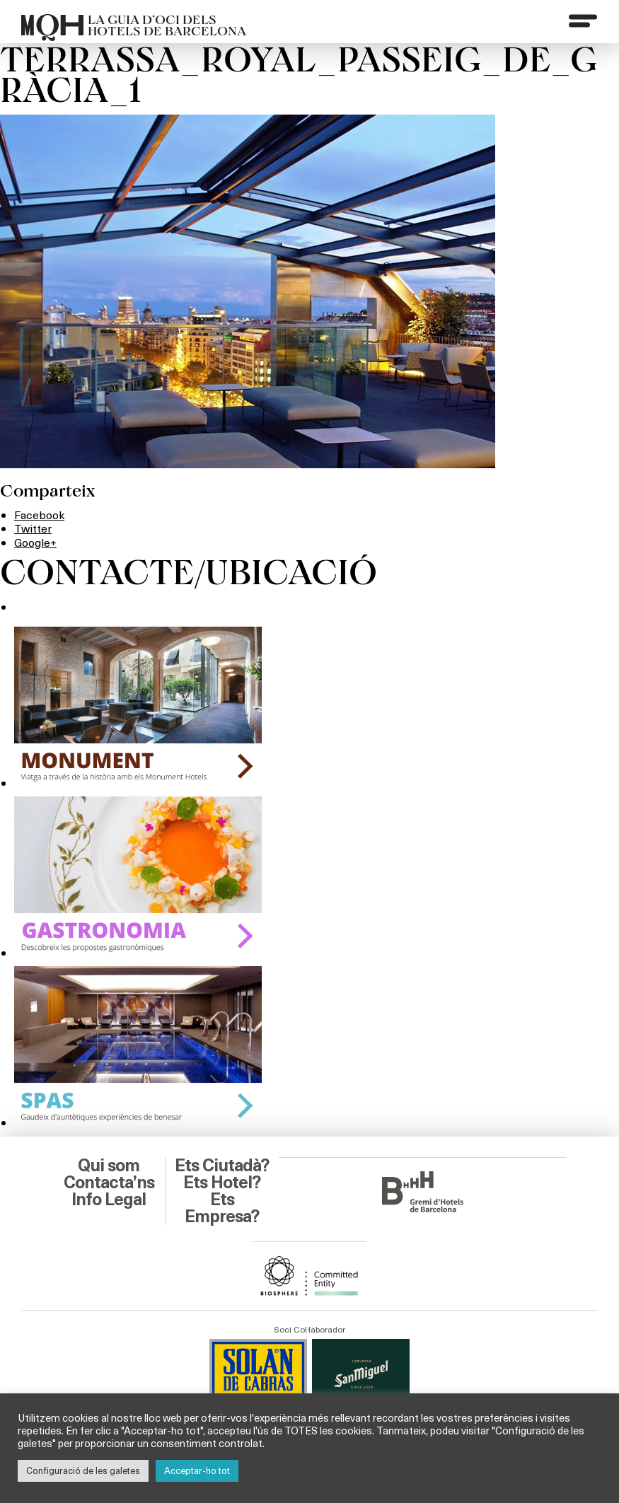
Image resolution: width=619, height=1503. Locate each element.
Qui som (108, 1165)
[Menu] (583, 20)
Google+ (35, 542)
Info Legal (108, 1199)
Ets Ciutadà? (222, 1165)
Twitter (33, 528)
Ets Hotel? (221, 1182)
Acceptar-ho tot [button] (197, 1470)
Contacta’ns (109, 1182)
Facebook (39, 514)
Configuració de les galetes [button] (83, 1470)
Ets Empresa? (222, 1208)
